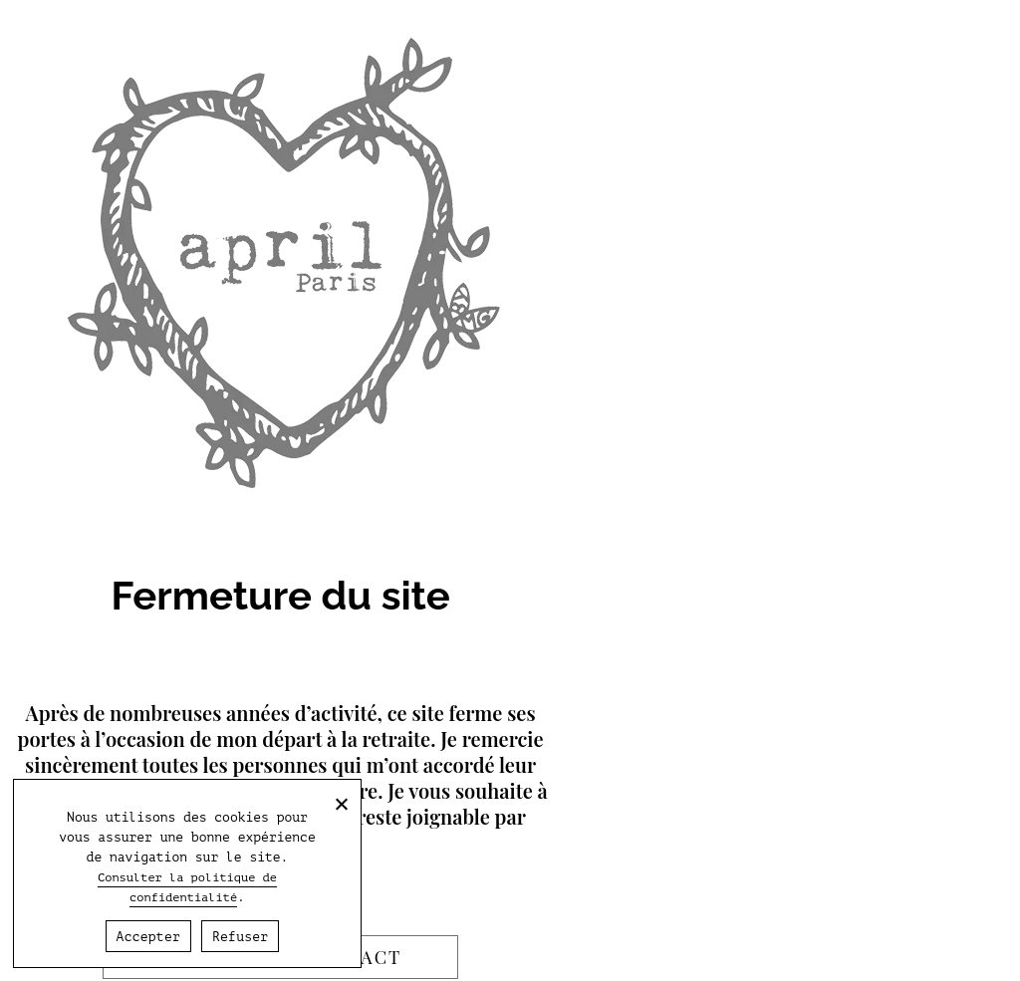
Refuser (240, 936)
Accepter (148, 936)
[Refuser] (341, 804)
